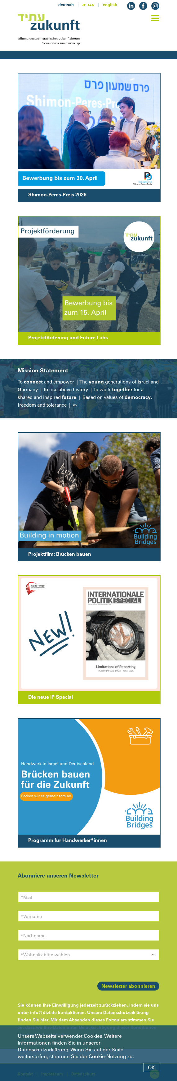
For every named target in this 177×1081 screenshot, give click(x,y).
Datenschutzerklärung (43, 1049)
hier (44, 1020)
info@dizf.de (43, 1012)
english (110, 4)
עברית (88, 4)
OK (151, 1067)
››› (74, 405)
